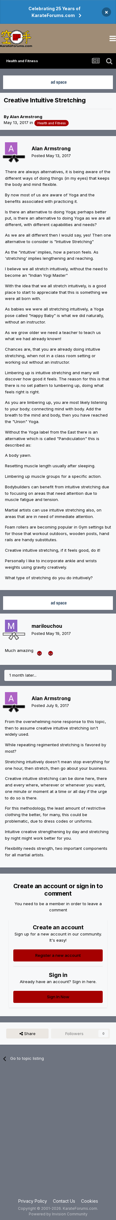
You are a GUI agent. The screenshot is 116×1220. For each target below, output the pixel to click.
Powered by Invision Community (58, 1214)
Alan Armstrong (26, 116)
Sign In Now (58, 996)
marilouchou (47, 626)
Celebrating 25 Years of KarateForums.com (54, 12)
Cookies (89, 1201)
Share (27, 1033)
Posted (51, 155)
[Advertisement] (58, 1134)
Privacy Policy (32, 1201)
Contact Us (64, 1201)
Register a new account (58, 955)
